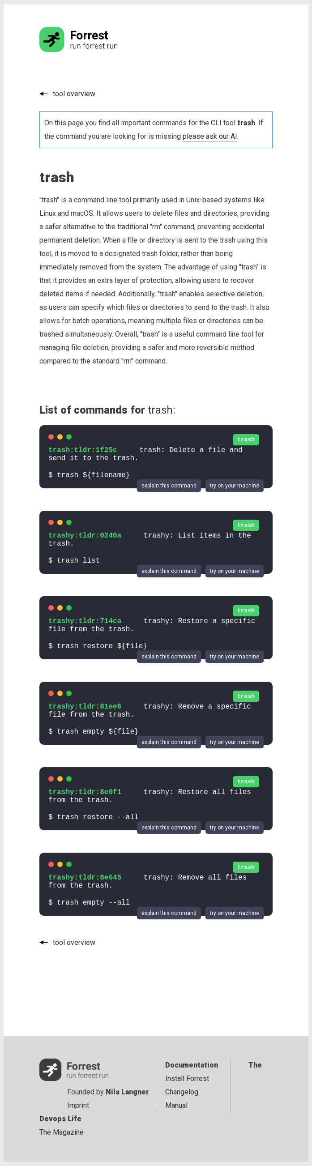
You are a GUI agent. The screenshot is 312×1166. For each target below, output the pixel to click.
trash (246, 439)
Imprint (78, 1105)
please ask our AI (210, 136)
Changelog (181, 1092)
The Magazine (61, 1132)
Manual (176, 1105)
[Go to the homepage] (95, 49)
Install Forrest (187, 1078)
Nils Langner (127, 1092)
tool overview (74, 94)
